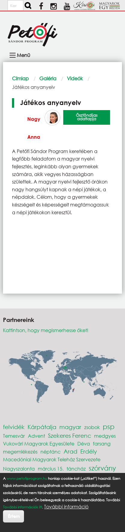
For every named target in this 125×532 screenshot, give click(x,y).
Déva (83, 443)
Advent (36, 436)
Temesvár (14, 436)
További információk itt (22, 507)
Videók (75, 78)
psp (109, 426)
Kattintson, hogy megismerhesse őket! (45, 330)
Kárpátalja (42, 426)
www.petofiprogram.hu (27, 478)
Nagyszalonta (19, 468)
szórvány (102, 468)
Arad (70, 451)
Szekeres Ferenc (69, 435)
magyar (70, 426)
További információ (66, 506)
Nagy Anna (33, 128)
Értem (13, 516)
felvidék (14, 426)
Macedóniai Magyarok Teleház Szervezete (51, 459)
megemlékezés (20, 451)
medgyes (105, 436)
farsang (102, 443)
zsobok (92, 427)
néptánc (50, 451)
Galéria (47, 78)
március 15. (51, 468)
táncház (76, 468)
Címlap (20, 78)
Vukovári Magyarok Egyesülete (38, 443)
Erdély (88, 451)
